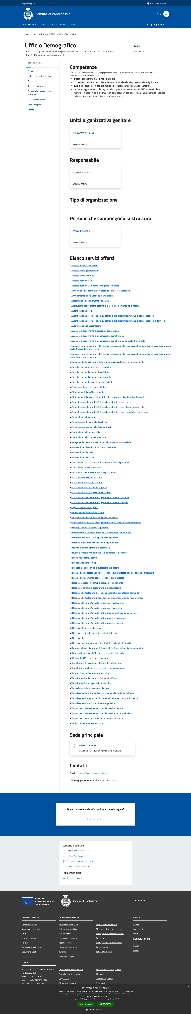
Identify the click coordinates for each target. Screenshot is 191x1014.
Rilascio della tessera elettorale (86, 628)
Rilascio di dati (78, 638)
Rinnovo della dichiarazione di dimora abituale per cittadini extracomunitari (107, 648)
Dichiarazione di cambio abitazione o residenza (93, 447)
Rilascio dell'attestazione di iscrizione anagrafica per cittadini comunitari (105, 593)
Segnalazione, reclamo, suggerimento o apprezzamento (98, 668)
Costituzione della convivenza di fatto (89, 437)
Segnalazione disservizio (69, 974)
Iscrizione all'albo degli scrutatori (87, 482)
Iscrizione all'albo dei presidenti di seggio (91, 492)
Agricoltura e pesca (104, 951)
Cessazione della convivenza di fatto (88, 387)
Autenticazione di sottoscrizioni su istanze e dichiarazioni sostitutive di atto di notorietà (112, 315)
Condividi (139, 46)
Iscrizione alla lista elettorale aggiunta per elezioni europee (99, 502)
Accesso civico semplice (82, 275)
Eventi (136, 950)
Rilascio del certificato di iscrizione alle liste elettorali (96, 588)
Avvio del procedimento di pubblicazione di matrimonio (97, 336)
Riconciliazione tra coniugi (83, 562)
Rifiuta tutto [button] (105, 1004)
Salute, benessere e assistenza (109, 942)
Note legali (100, 983)
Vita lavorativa (65, 933)
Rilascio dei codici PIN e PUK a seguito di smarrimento (97, 582)
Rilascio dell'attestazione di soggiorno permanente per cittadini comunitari (107, 598)
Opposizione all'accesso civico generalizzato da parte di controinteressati (106, 522)
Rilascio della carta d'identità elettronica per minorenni (97, 623)
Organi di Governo (29, 924)
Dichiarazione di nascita (82, 457)
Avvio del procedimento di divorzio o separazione (95, 331)
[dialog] (95, 999)
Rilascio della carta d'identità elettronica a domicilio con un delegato (104, 613)
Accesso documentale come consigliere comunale (95, 285)
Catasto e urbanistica (68, 947)
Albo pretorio (101, 974)
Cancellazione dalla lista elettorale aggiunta (92, 382)
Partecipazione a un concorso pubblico (90, 527)
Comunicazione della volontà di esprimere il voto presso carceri (101, 402)
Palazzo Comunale (87, 745)
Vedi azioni (139, 51)
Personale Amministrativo (33, 947)
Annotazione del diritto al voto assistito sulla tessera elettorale (101, 290)
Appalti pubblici (65, 942)
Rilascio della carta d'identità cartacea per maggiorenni (97, 603)
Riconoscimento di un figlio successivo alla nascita (95, 567)
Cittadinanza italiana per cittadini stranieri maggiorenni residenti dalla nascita (108, 397)
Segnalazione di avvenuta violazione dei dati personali (97, 663)
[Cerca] (166, 14)
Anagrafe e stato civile (68, 924)
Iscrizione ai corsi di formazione (86, 477)
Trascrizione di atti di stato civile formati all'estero (95, 678)
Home (27, 34)
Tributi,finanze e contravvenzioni (110, 933)
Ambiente (100, 938)
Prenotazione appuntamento (71, 969)
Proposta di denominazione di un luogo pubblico (94, 542)
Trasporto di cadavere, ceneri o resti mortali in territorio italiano (101, 713)
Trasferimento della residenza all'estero (90, 688)
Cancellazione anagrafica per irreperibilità (91, 367)
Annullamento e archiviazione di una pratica (92, 295)
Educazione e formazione (106, 924)
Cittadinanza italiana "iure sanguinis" (88, 392)
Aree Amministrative (31, 929)
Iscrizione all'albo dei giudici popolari (89, 487)
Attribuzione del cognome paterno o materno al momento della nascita (105, 305)
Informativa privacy (104, 978)
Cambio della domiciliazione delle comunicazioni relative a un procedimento (107, 362)
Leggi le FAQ (64, 978)
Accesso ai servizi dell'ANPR (84, 265)
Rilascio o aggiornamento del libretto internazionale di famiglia (101, 643)
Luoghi (136, 946)
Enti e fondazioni (29, 938)
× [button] (188, 987)
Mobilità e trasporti (67, 956)
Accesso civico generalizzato (84, 270)
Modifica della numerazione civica (87, 512)
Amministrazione (41, 34)
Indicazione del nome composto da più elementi (94, 472)
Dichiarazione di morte (82, 452)
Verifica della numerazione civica (87, 723)
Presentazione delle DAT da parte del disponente (94, 537)
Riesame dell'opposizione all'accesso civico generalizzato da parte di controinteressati (112, 572)
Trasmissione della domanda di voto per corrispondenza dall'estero (103, 693)
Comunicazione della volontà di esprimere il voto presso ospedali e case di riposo (110, 412)
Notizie (136, 924)
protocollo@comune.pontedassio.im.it (92, 773)
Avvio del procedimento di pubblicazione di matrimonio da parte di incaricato (108, 341)
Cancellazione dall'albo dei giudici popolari (91, 377)
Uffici (53, 34)
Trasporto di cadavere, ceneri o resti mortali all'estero (97, 708)
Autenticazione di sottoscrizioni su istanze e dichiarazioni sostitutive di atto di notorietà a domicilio (118, 320)
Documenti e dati (29, 951)
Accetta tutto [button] (86, 1004)
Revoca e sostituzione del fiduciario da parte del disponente (100, 552)
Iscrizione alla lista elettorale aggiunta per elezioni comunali (100, 497)
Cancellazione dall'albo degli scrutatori (90, 372)
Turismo (62, 951)
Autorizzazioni (102, 947)
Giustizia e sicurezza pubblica (108, 929)
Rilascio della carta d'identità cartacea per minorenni (96, 608)
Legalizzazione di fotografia (84, 507)
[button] (95, 1009)
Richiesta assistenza (67, 983)
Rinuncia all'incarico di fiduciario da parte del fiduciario (97, 653)
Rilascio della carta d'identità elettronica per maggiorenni (98, 618)
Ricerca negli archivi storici (84, 557)
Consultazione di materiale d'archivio (89, 422)
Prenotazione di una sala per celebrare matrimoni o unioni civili (101, 532)
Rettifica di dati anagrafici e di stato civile (90, 547)
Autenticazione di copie (82, 310)
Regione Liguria (28, 3)
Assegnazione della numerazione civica (90, 300)
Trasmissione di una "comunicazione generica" (93, 703)
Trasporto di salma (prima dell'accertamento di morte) (97, 718)
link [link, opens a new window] (119, 999)
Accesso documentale (81, 280)
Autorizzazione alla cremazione (86, 326)
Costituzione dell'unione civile (85, 432)
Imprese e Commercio (68, 938)
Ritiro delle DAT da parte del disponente (90, 658)
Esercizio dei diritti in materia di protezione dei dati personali (100, 462)
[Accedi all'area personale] (156, 3)
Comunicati (138, 929)
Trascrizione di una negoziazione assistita (91, 683)
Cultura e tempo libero (68, 929)
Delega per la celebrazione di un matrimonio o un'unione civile (101, 442)
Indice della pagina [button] (35, 63)
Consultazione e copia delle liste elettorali (91, 427)
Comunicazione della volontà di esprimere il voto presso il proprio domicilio (107, 407)
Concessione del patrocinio (84, 417)
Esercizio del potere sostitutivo (86, 467)
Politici (25, 942)
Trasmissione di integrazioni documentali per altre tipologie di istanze (104, 698)
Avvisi (135, 933)
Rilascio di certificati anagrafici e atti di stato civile (95, 633)
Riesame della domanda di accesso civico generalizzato (97, 577)
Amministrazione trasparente (108, 969)
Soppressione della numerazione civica (90, 673)
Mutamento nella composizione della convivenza (94, 517)
